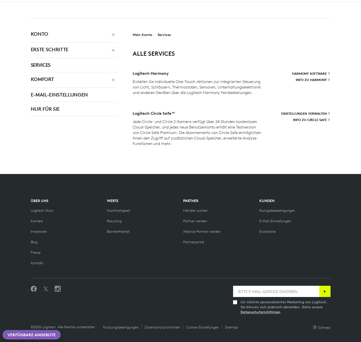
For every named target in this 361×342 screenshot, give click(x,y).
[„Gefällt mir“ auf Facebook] (34, 289)
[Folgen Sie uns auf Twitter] (46, 289)
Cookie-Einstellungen (202, 327)
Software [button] (98, 16)
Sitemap (231, 327)
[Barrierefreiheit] (118, 231)
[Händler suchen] (195, 210)
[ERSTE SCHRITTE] (68, 49)
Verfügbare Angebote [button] (31, 334)
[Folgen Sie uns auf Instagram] (58, 289)
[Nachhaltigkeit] (118, 210)
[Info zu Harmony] (313, 80)
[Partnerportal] (193, 242)
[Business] (72, 4)
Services (164, 34)
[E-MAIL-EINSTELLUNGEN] (68, 95)
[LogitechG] (46, 4)
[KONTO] (68, 34)
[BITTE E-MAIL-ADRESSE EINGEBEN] (276, 291)
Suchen (298, 17)
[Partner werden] (195, 221)
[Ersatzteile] (267, 231)
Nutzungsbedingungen (121, 327)
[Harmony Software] (311, 73)
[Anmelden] (325, 291)
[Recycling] (114, 221)
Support (317, 5)
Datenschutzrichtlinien (260, 312)
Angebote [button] (128, 16)
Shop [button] (50, 16)
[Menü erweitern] (111, 34)
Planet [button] (72, 16)
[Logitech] (24, 4)
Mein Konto (331, 17)
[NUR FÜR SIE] (68, 109)
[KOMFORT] (68, 79)
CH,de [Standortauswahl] (340, 5)
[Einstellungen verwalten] (305, 113)
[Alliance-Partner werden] (202, 231)
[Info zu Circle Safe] (311, 120)
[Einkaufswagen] (343, 17)
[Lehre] (95, 4)
